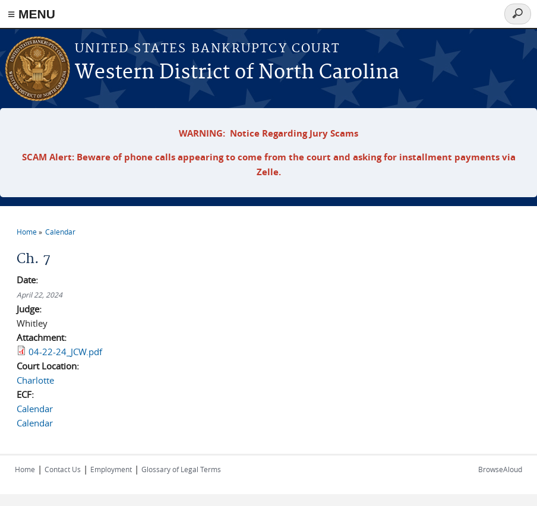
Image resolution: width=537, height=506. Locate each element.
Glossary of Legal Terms (181, 469)
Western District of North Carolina (237, 73)
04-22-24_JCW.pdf (65, 352)
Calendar (60, 231)
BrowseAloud (500, 469)
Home (27, 231)
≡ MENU (31, 14)
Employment (111, 469)
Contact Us (63, 469)
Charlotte (35, 380)
